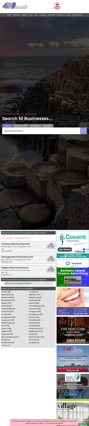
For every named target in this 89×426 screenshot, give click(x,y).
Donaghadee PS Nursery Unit (17, 256)
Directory (16, 15)
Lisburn (4, 328)
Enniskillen (33, 320)
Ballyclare (33, 295)
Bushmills (5, 306)
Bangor (4, 303)
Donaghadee (34, 314)
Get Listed (51, 15)
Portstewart (6, 342)
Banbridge (33, 300)
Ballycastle (6, 295)
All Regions (5, 345)
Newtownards (34, 337)
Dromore (32, 317)
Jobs (36, 15)
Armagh (32, 292)
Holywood (33, 323)
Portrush (32, 340)
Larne (3, 326)
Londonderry (34, 328)
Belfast (32, 303)
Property (25, 15)
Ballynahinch (6, 300)
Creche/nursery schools (22, 238)
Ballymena (5, 297)
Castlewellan (6, 309)
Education (10, 238)
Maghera (5, 331)
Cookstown (6, 311)
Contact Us (61, 15)
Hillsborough (6, 323)
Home (9, 15)
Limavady (33, 326)
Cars (31, 15)
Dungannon (6, 320)
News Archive (77, 15)
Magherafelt (34, 331)
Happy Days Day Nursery (15, 267)
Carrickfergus (35, 306)
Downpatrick (6, 317)
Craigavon (33, 311)
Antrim (4, 292)
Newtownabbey (7, 337)
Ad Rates (42, 15)
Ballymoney (34, 297)
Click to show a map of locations (18, 283)
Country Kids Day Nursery (16, 243)
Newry (31, 334)
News (69, 15)
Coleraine (33, 309)
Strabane (33, 342)
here (44, 423)
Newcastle (5, 334)
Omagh (4, 340)
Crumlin (4, 314)
